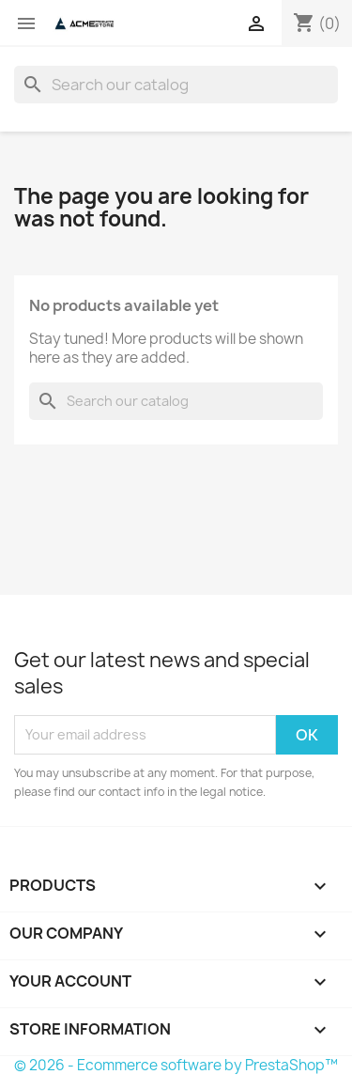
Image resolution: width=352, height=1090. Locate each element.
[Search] (176, 84)
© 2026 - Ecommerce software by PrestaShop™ (176, 1065)
